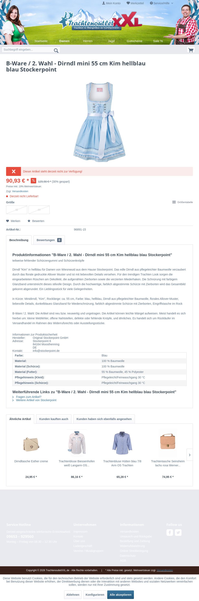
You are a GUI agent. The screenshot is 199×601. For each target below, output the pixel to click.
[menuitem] (111, 3)
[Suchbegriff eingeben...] (31, 49)
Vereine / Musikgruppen (88, 550)
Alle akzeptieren (120, 594)
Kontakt (78, 536)
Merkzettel (137, 3)
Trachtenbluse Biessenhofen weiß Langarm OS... (77, 463)
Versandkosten (20, 191)
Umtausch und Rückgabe (136, 536)
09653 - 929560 (20, 536)
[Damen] (64, 41)
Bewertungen (49, 240)
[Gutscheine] (134, 41)
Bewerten (35, 221)
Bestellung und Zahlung (135, 541)
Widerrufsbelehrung (132, 546)
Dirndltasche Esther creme (31, 461)
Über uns (79, 541)
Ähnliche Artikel (20, 419)
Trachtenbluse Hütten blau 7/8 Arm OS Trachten (122, 463)
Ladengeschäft (82, 546)
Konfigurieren (95, 594)
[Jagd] (111, 41)
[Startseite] (41, 41)
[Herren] (88, 41)
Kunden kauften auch (53, 419)
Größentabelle (182, 202)
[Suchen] (56, 50)
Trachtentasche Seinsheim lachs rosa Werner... (168, 463)
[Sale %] (158, 41)
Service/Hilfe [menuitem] (160, 3)
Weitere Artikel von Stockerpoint (34, 400)
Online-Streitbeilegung (134, 550)
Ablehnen (72, 594)
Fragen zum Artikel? (26, 397)
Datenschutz (128, 555)
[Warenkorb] (191, 49)
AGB (123, 560)
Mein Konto (113, 3)
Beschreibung (18, 240)
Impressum (80, 531)
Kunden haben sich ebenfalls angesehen (104, 419)
